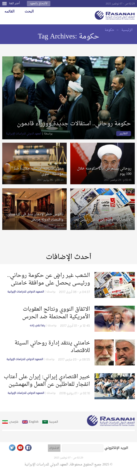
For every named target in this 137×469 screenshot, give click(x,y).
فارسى (13, 421)
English (34, 421)
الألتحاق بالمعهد (38, 3)
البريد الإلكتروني (116, 448)
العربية (53, 421)
